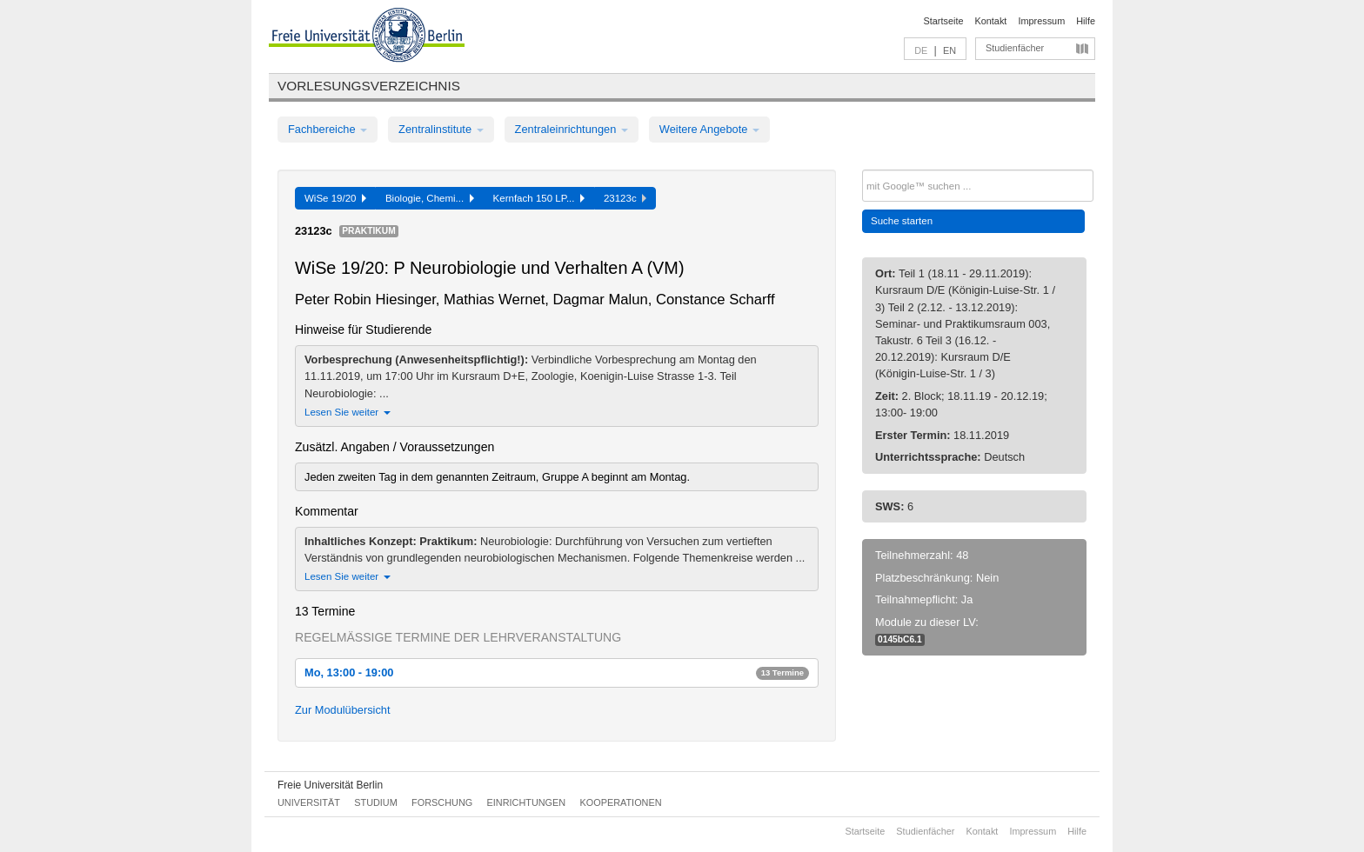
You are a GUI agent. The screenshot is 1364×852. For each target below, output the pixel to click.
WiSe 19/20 (335, 198)
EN (949, 50)
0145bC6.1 (900, 639)
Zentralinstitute (441, 129)
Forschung (441, 802)
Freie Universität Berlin (330, 785)
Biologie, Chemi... (429, 198)
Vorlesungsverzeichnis (368, 85)
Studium (376, 802)
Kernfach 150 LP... (539, 198)
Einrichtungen (526, 802)
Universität (308, 802)
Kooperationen (621, 802)
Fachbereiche (327, 129)
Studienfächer (1015, 48)
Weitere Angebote (709, 129)
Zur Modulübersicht (343, 709)
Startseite (944, 21)
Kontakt (991, 21)
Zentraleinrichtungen (571, 129)
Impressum (1041, 21)
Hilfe (1085, 21)
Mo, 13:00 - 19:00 (556, 672)
